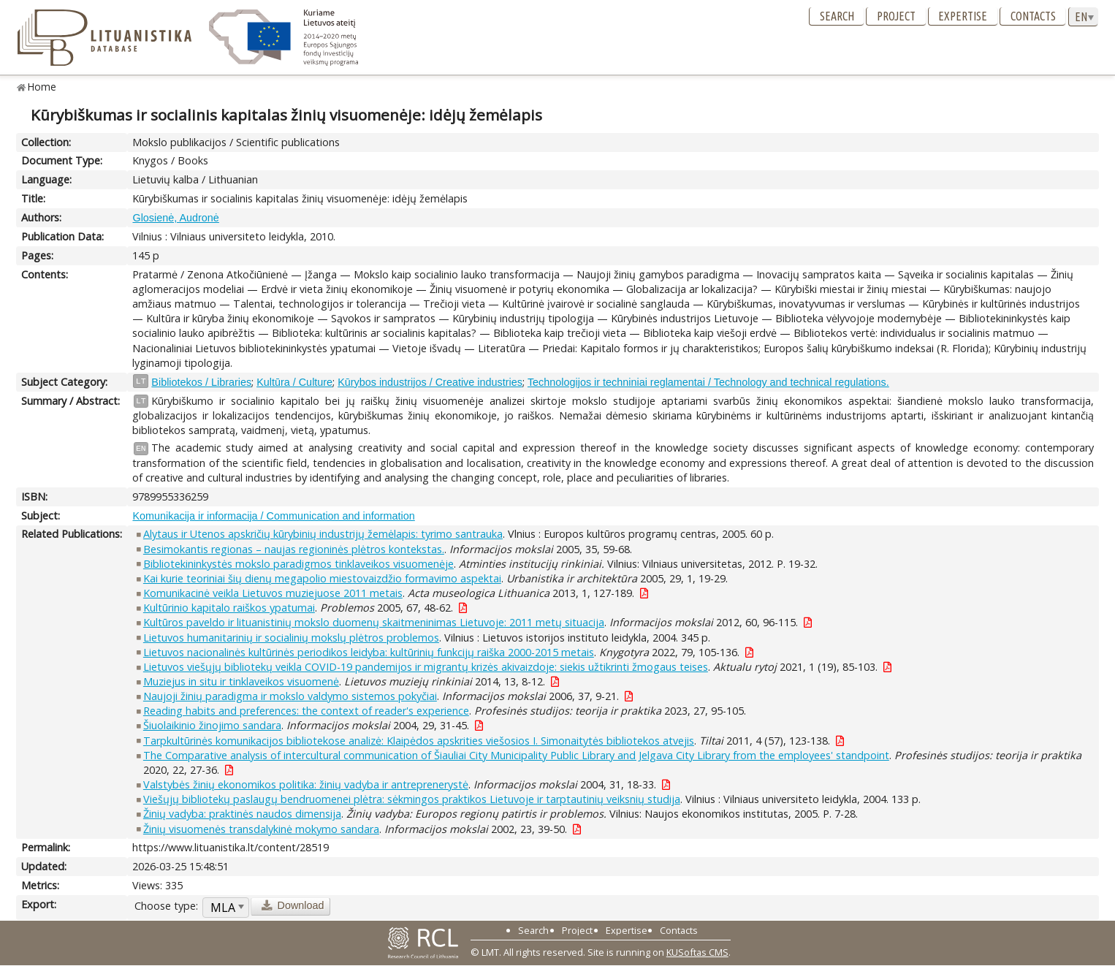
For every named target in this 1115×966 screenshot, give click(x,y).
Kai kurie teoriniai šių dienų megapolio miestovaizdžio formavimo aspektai (322, 578)
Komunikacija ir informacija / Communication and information (273, 516)
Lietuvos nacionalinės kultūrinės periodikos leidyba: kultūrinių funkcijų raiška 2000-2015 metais (368, 652)
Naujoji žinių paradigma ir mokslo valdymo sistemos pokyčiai (290, 696)
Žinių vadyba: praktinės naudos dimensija (242, 814)
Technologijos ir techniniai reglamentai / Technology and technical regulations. (708, 382)
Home (42, 87)
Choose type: (166, 906)
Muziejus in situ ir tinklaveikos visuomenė (241, 681)
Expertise (962, 16)
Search (837, 16)
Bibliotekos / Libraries (201, 382)
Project (896, 16)
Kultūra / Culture (294, 382)
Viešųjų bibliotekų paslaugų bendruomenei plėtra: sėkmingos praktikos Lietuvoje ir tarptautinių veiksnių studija (411, 799)
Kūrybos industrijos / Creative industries (430, 382)
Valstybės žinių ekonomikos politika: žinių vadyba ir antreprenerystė (305, 784)
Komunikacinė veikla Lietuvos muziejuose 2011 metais (273, 593)
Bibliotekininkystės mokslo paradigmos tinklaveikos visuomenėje (298, 564)
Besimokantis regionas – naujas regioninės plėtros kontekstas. (293, 549)
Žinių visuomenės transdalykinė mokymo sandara (261, 829)
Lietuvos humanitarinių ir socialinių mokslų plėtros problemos (291, 637)
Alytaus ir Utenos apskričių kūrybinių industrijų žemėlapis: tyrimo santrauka (323, 534)
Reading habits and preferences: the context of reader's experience (306, 711)
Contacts (1033, 16)
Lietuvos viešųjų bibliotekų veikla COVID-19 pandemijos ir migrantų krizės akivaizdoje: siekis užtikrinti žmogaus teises (425, 667)
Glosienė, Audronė (175, 218)
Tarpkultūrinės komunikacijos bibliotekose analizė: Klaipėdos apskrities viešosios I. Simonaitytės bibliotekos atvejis (418, 741)
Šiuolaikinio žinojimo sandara (212, 725)
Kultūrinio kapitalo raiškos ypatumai (229, 608)
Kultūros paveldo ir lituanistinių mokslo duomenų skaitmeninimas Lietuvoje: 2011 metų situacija (373, 622)
